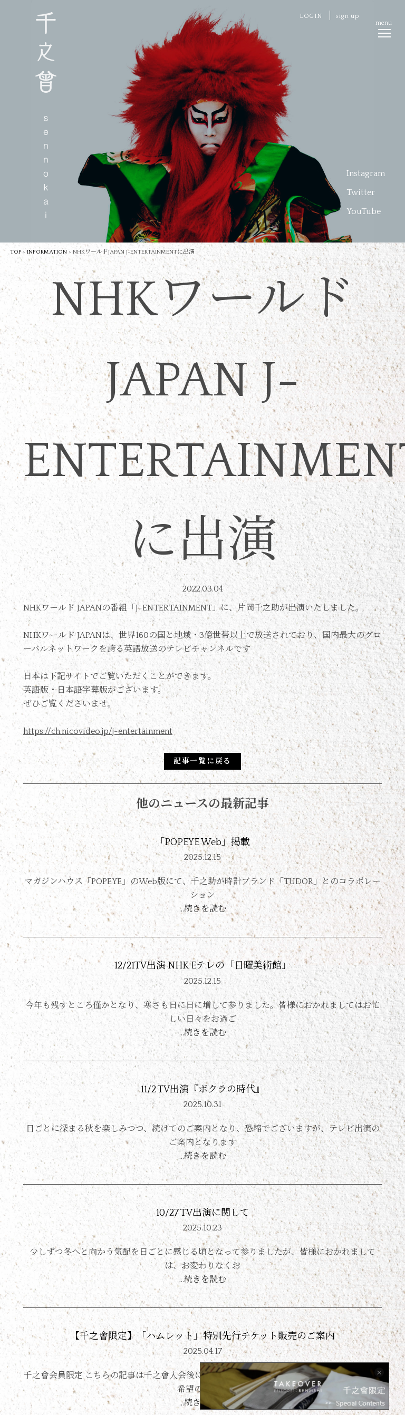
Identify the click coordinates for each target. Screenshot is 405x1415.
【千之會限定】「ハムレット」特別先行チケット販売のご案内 (202, 1336)
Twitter (360, 192)
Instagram (365, 173)
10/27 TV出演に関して (202, 1213)
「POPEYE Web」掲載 (202, 842)
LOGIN (311, 16)
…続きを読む (202, 909)
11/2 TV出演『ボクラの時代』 (203, 1089)
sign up (347, 16)
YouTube (363, 211)
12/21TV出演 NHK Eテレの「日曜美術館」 (202, 966)
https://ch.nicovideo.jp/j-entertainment (97, 731)
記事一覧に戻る (202, 761)
